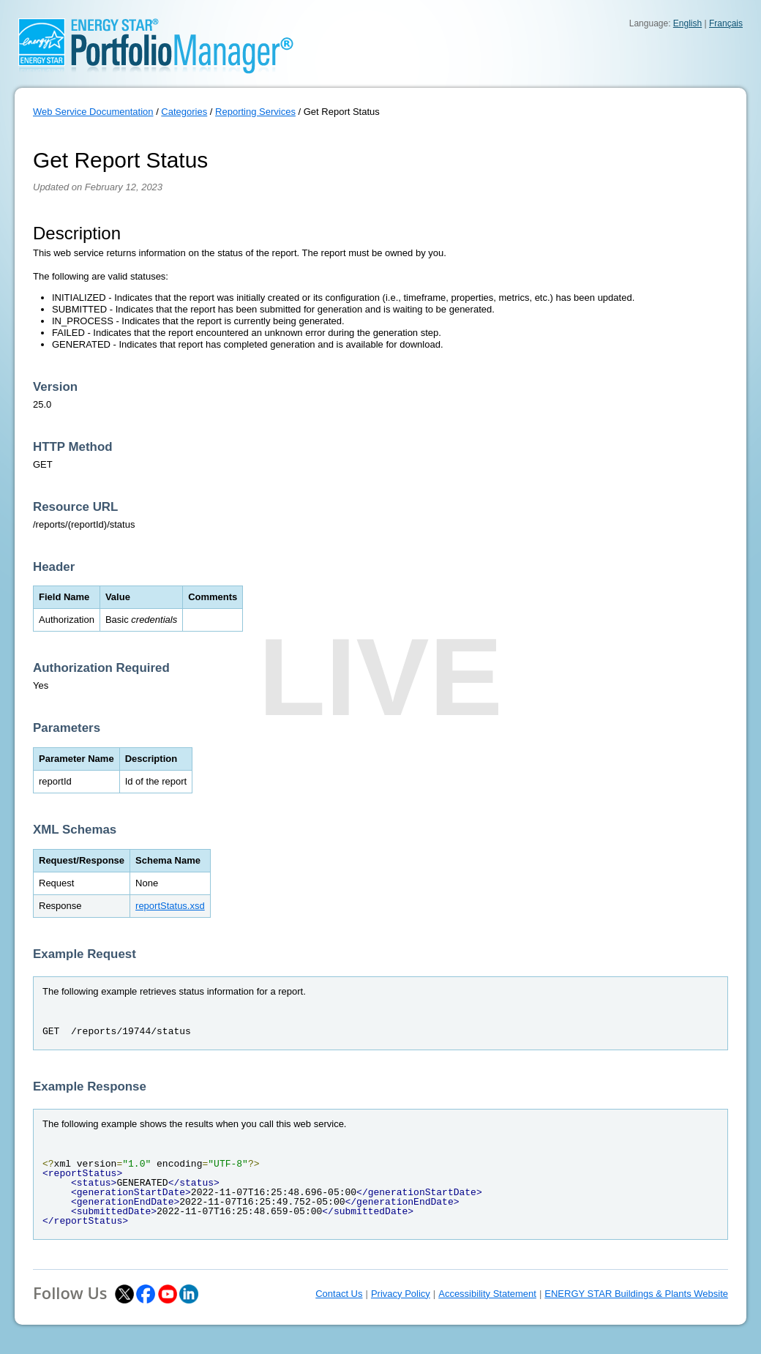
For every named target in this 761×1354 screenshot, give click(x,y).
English (687, 23)
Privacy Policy (400, 1293)
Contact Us (338, 1293)
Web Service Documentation (93, 111)
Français (726, 23)
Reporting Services (255, 111)
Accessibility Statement (487, 1293)
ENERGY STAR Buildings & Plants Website (636, 1293)
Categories (184, 111)
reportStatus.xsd (170, 905)
